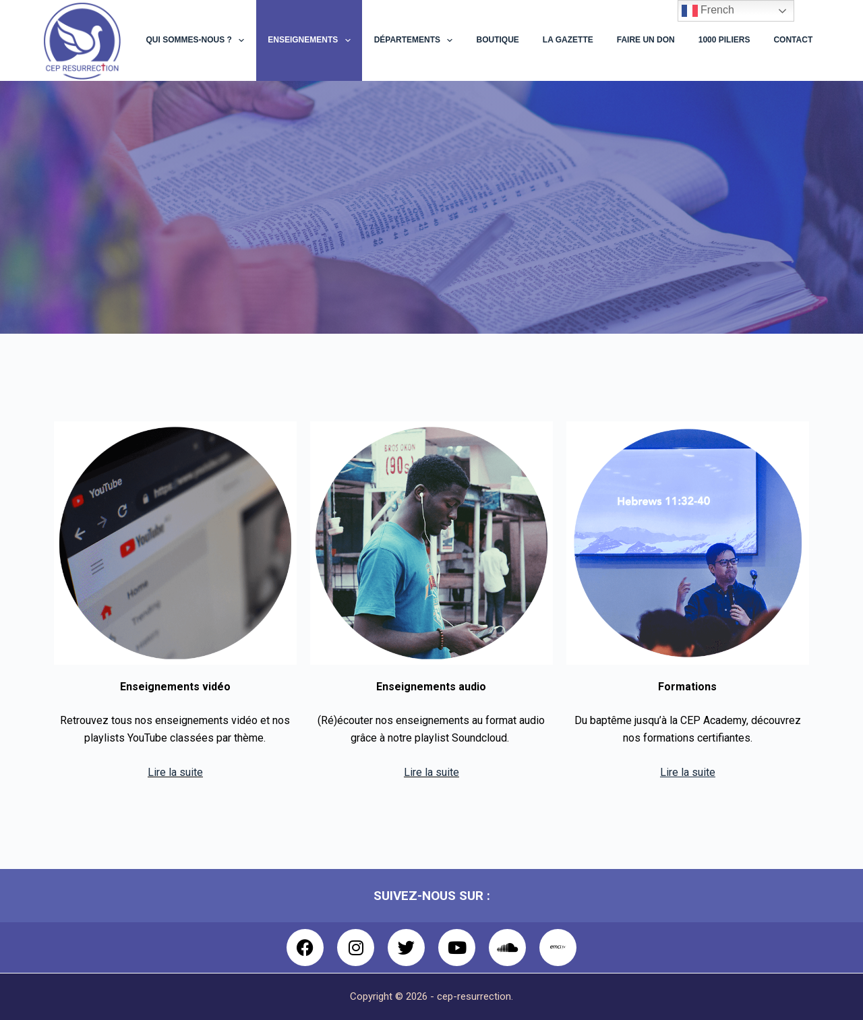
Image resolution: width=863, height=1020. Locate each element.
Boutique (497, 39)
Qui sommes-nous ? (198, 40)
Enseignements (311, 40)
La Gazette (568, 39)
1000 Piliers (724, 39)
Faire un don (646, 39)
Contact (792, 39)
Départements (416, 40)
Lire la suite (175, 772)
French (708, 11)
